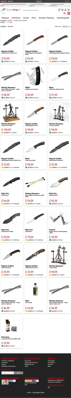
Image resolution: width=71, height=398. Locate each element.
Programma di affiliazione (56, 380)
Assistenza (51, 361)
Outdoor (10, 20)
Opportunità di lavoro (31, 362)
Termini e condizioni (7, 361)
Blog (49, 366)
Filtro (34, 18)
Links (26, 366)
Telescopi (5, 18)
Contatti (50, 364)
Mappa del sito (29, 364)
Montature (16, 18)
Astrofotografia (63, 18)
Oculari (26, 18)
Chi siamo (28, 361)
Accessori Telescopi (46, 18)
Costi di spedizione (31, 383)
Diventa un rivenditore (54, 382)
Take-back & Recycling (8, 366)
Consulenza (51, 362)
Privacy (3, 364)
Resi (26, 385)
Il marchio (4, 362)
